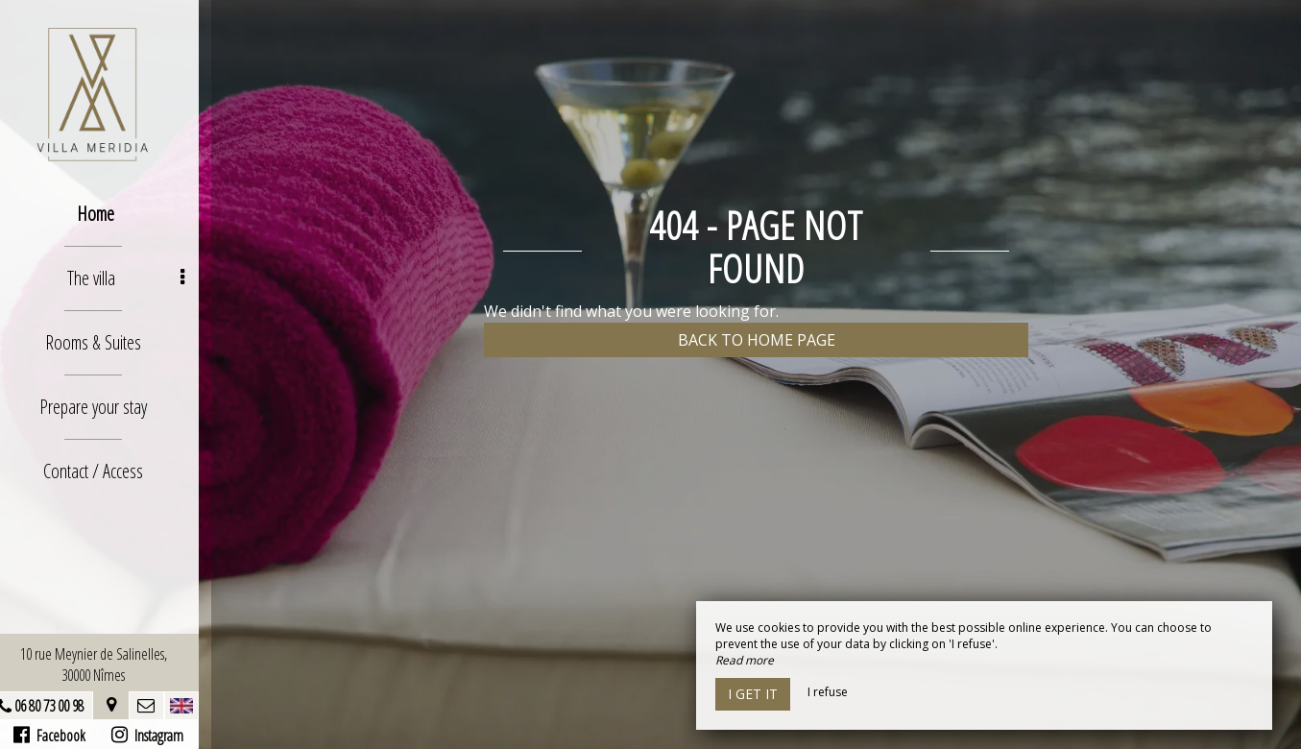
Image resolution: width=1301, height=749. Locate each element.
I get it (753, 694)
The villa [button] (138, 278)
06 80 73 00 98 (61, 705)
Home (108, 214)
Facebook (62, 735)
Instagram (159, 735)
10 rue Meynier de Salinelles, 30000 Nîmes (106, 664)
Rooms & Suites (106, 342)
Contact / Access (106, 471)
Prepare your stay (105, 407)
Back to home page (756, 339)
